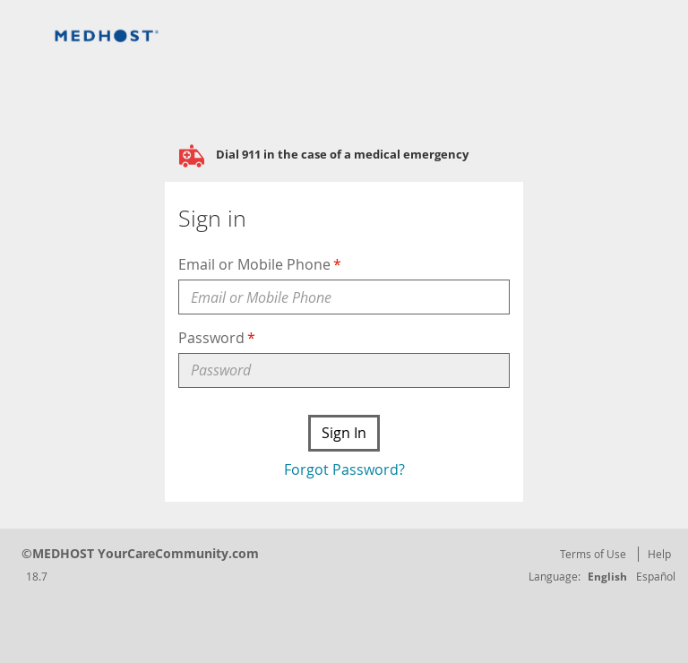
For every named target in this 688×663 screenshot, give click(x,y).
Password (211, 338)
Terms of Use (593, 554)
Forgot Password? (344, 469)
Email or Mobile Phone (254, 264)
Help (659, 554)
